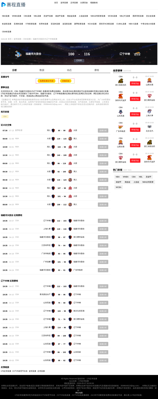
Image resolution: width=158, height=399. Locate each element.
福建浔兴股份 (78, 220)
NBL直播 (37, 16)
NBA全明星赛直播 (98, 16)
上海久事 (47, 229)
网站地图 (79, 393)
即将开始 (135, 83)
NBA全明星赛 (148, 182)
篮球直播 (64, 3)
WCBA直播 (112, 16)
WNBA (125, 177)
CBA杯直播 (6, 32)
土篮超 (136, 182)
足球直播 (74, 3)
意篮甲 (148, 177)
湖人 (49, 130)
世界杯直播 (43, 24)
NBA (17, 138)
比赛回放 (84, 3)
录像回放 (65, 81)
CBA (5, 116)
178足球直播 (6, 371)
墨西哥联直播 (138, 16)
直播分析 (103, 130)
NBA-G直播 (133, 24)
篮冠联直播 (67, 24)
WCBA (118, 187)
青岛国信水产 (45, 294)
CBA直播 (27, 16)
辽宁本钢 (47, 220)
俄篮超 (127, 182)
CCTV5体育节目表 (20, 371)
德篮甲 (118, 182)
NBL (140, 177)
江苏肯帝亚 (46, 245)
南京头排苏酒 (78, 311)
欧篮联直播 (6, 24)
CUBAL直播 (121, 24)
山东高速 (47, 303)
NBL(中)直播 (125, 16)
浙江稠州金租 (78, 237)
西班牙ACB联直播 (106, 24)
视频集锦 (94, 3)
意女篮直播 (150, 16)
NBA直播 (6, 16)
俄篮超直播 (71, 16)
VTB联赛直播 (31, 24)
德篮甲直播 (59, 16)
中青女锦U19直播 (148, 24)
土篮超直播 (83, 16)
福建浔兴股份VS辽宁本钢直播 (45, 39)
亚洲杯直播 (18, 24)
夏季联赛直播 (79, 24)
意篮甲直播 (48, 16)
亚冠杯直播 (55, 24)
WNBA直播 (16, 16)
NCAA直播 (92, 24)
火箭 (75, 130)
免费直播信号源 (46, 81)
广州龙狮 (47, 262)
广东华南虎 (46, 253)
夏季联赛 (18, 130)
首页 (56, 3)
